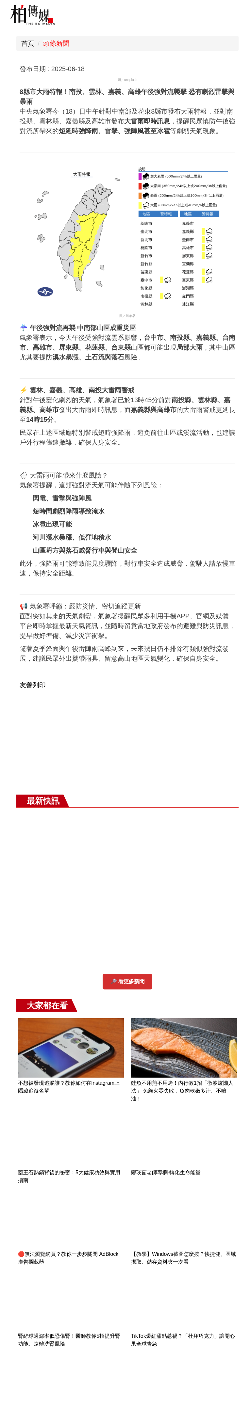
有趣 (78, 970)
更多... (224, 1311)
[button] (19, 978)
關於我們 (223, 488)
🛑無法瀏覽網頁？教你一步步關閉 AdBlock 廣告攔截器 (194, 270)
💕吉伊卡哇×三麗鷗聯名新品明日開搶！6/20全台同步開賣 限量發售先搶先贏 (194, 631)
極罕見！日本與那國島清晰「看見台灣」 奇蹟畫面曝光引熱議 (224, 721)
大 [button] (162, 69)
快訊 (114, 970)
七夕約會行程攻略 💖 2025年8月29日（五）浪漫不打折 (211, 1283)
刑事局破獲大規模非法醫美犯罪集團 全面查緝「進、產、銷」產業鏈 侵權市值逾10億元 (213, 1212)
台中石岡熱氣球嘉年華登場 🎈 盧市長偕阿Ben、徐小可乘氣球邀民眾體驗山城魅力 (212, 1165)
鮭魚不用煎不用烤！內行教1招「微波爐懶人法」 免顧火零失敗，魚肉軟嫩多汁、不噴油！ (223, 113)
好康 (151, 970)
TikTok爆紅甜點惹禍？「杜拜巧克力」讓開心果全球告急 (223, 352)
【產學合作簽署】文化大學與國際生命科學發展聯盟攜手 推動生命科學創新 (193, 442)
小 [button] (135, 69)
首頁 (27, 43)
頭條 (41, 970)
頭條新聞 (56, 43)
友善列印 (33, 801)
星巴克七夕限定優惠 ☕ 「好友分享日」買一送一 (212, 1252)
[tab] (84, 999)
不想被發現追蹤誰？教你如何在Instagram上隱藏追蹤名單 (194, 97)
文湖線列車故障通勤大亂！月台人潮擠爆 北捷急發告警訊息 (223, 803)
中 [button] (149, 69)
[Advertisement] (127, 883)
